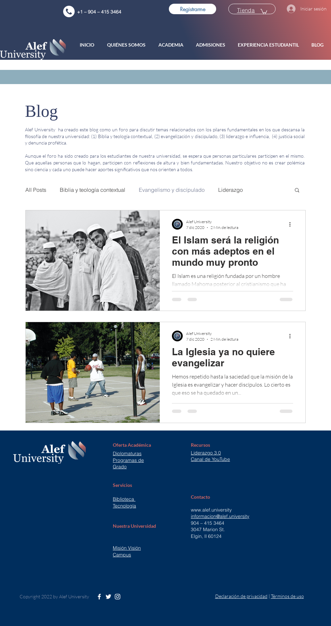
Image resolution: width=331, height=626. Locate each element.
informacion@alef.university (220, 516)
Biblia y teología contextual (92, 189)
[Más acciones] (292, 224)
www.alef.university (211, 510)
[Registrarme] (192, 9)
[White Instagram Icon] (117, 596)
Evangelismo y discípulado (172, 189)
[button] (127, 45)
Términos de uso (287, 596)
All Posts (35, 189)
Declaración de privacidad (241, 596)
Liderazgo (230, 189)
